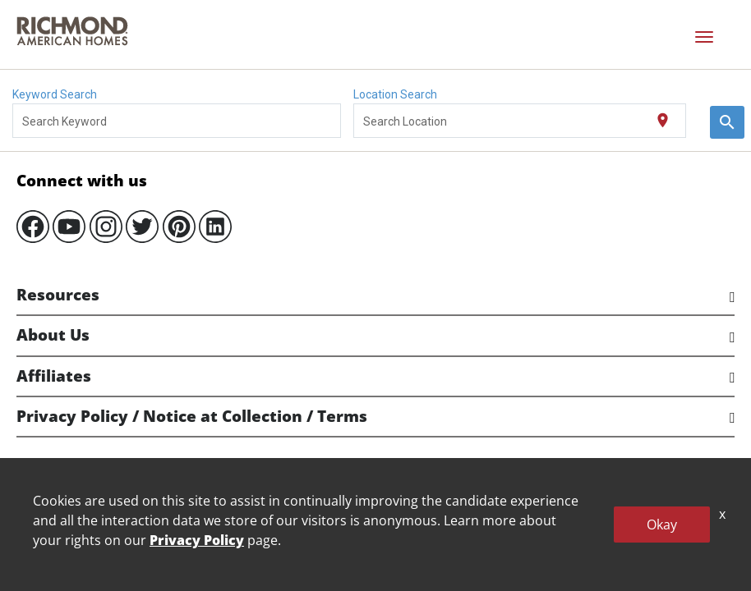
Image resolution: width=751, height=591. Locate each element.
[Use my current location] (662, 121)
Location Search (395, 94)
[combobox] (177, 120)
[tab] (375, 295)
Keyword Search (54, 94)
